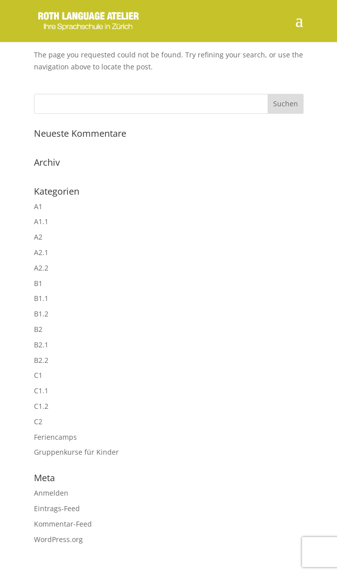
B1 (38, 283)
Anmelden (51, 493)
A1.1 (41, 221)
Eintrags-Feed (57, 508)
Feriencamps (55, 437)
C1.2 (41, 406)
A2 (38, 237)
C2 (38, 421)
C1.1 (41, 390)
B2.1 (41, 344)
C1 (38, 375)
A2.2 (41, 268)
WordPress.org (58, 539)
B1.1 (41, 298)
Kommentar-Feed (63, 524)
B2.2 (41, 360)
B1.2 (41, 313)
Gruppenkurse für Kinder (76, 452)
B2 (38, 329)
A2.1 (41, 252)
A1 (38, 206)
